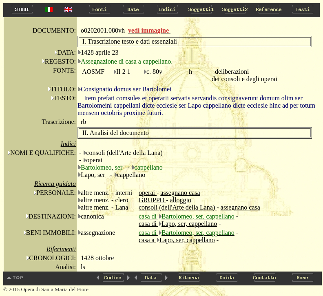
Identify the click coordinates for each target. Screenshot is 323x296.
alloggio (180, 200)
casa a (147, 239)
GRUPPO (152, 200)
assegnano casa (180, 192)
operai (148, 192)
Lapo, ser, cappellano (189, 223)
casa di (148, 223)
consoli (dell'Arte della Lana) (178, 207)
